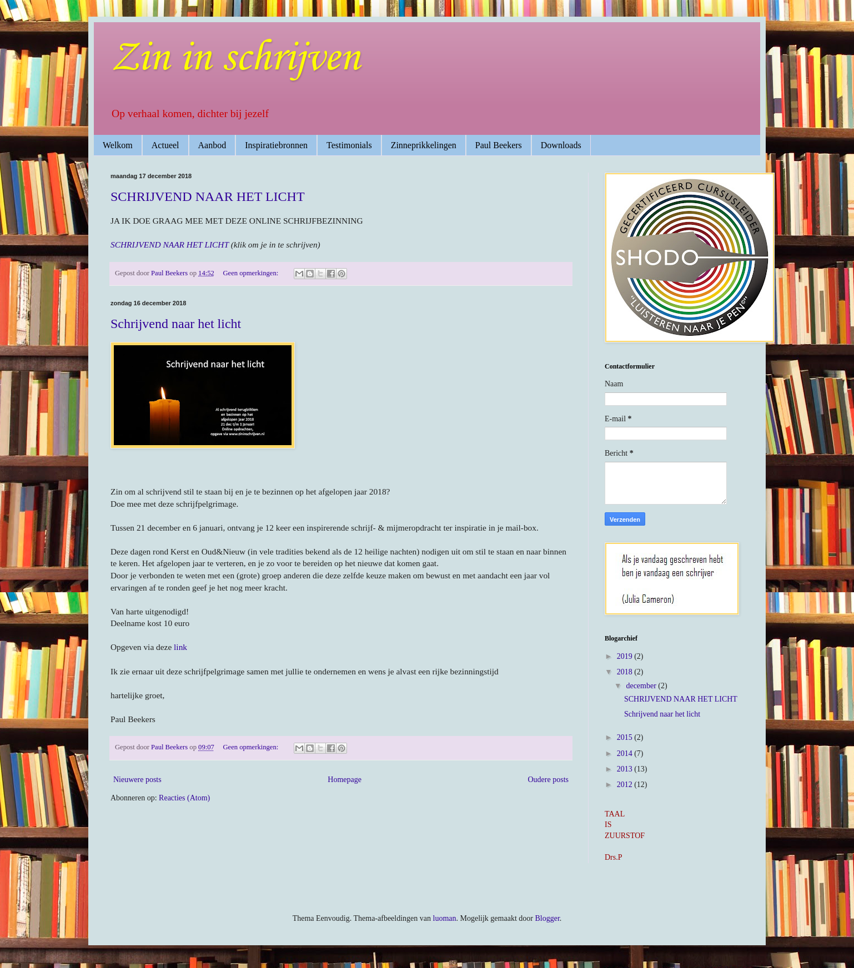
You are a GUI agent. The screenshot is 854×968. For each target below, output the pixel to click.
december (642, 686)
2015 (626, 737)
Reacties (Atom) (184, 798)
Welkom (118, 145)
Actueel (165, 145)
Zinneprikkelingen (423, 145)
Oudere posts (548, 779)
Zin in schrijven (235, 58)
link (180, 647)
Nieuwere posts (137, 779)
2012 (626, 784)
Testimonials (349, 145)
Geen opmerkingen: (251, 273)
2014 (626, 753)
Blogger (547, 918)
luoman (444, 918)
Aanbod (212, 145)
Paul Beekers (498, 145)
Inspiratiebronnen (276, 145)
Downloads (561, 145)
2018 (626, 672)
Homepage (344, 779)
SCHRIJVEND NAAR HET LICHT (207, 196)
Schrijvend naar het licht (175, 323)
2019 (626, 656)
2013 (626, 769)
